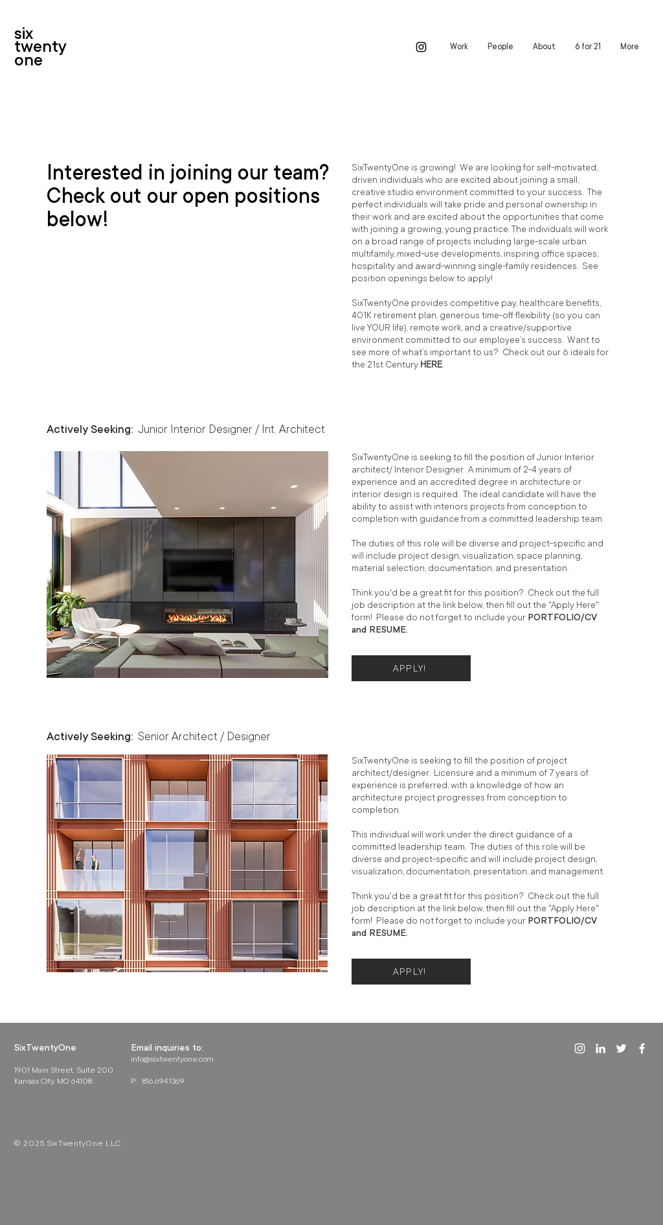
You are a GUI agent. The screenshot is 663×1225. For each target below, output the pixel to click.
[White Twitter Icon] (621, 1048)
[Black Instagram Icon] (421, 47)
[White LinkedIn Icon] (600, 1048)
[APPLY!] (411, 668)
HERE (431, 364)
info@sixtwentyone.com (172, 1059)
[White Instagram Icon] (580, 1048)
